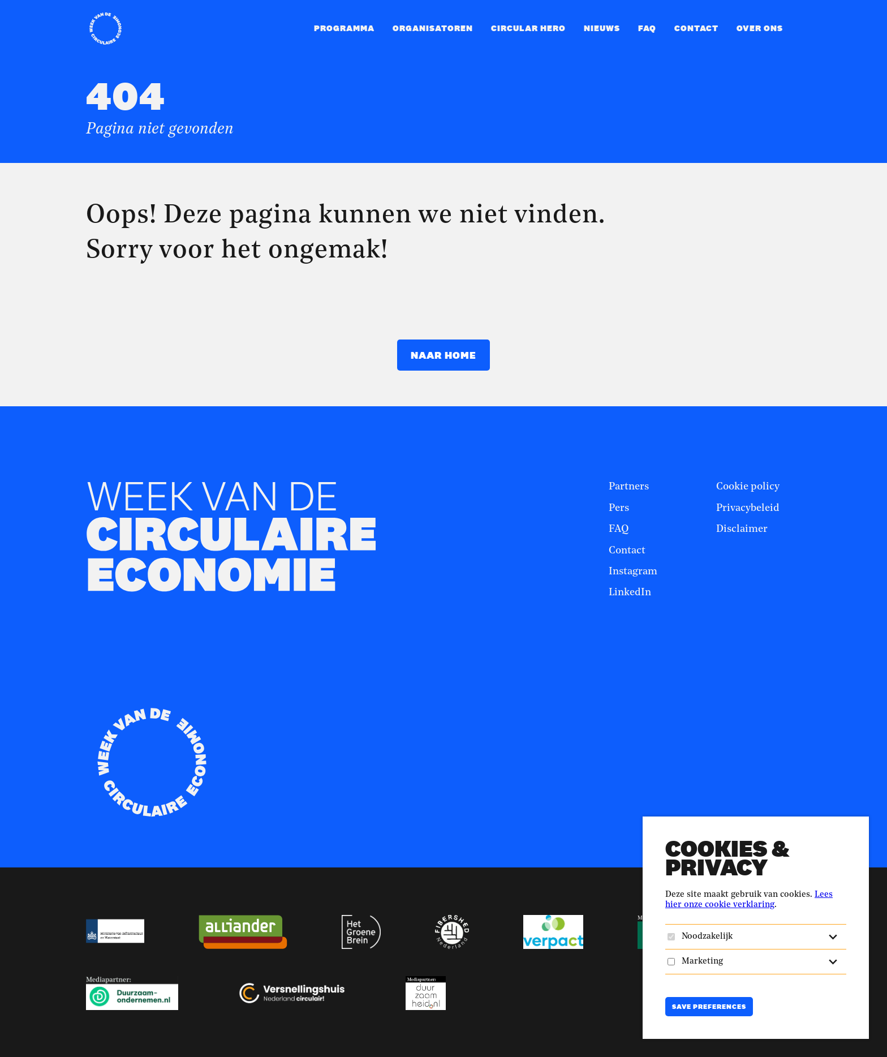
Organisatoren (433, 28)
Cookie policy (748, 487)
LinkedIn (630, 592)
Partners (629, 487)
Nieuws (602, 28)
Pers (619, 508)
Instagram (633, 571)
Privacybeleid (748, 508)
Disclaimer (742, 529)
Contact (696, 28)
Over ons (760, 28)
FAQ (647, 28)
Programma (344, 28)
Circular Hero (528, 28)
